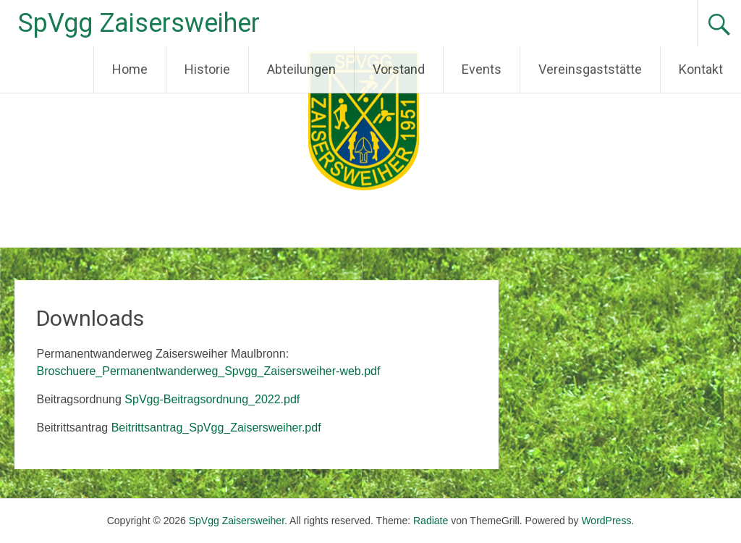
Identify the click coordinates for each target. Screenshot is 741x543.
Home (130, 69)
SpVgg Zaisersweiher (139, 23)
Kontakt (701, 69)
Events (481, 69)
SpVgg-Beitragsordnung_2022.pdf (212, 399)
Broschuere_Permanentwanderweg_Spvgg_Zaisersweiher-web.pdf (208, 371)
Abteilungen (301, 69)
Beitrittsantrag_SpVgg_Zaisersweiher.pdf (216, 427)
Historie (207, 69)
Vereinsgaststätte (590, 69)
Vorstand (399, 69)
